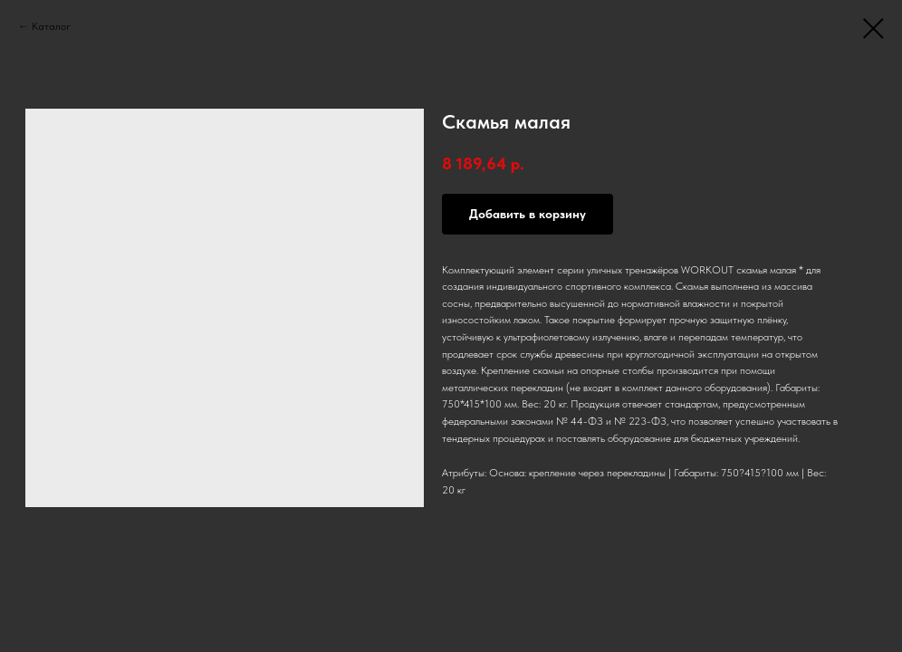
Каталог (51, 26)
